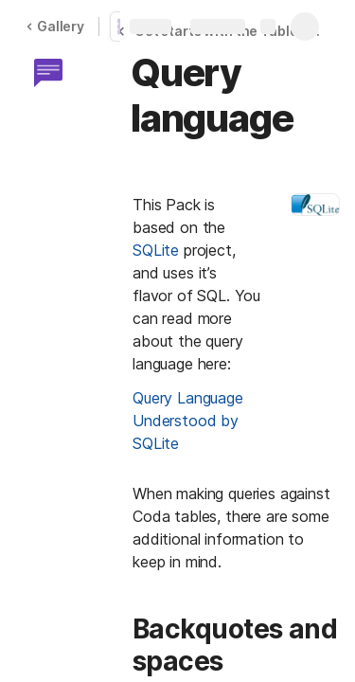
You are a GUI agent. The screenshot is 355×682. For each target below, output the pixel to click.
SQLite (156, 250)
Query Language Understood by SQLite (190, 420)
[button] (48, 73)
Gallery (55, 26)
